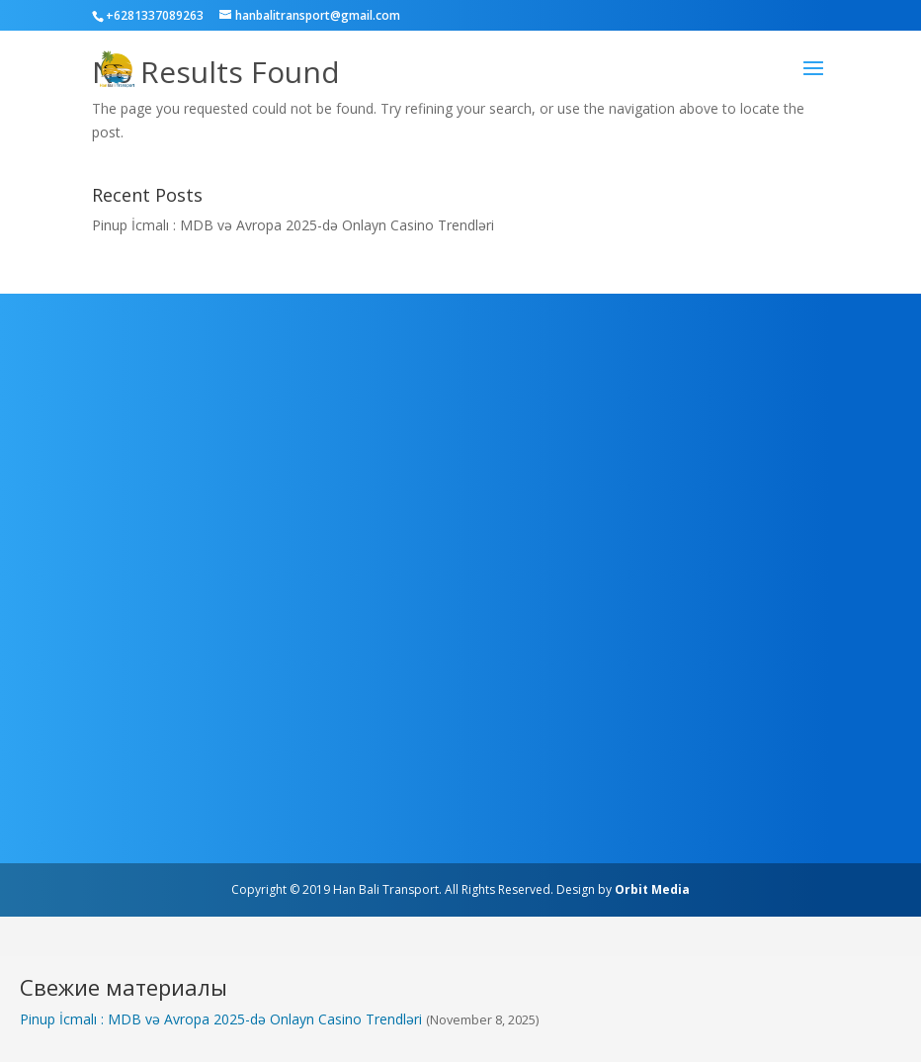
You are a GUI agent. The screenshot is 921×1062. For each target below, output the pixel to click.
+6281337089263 (155, 15)
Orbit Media (652, 889)
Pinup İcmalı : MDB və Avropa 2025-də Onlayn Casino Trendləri (293, 225)
